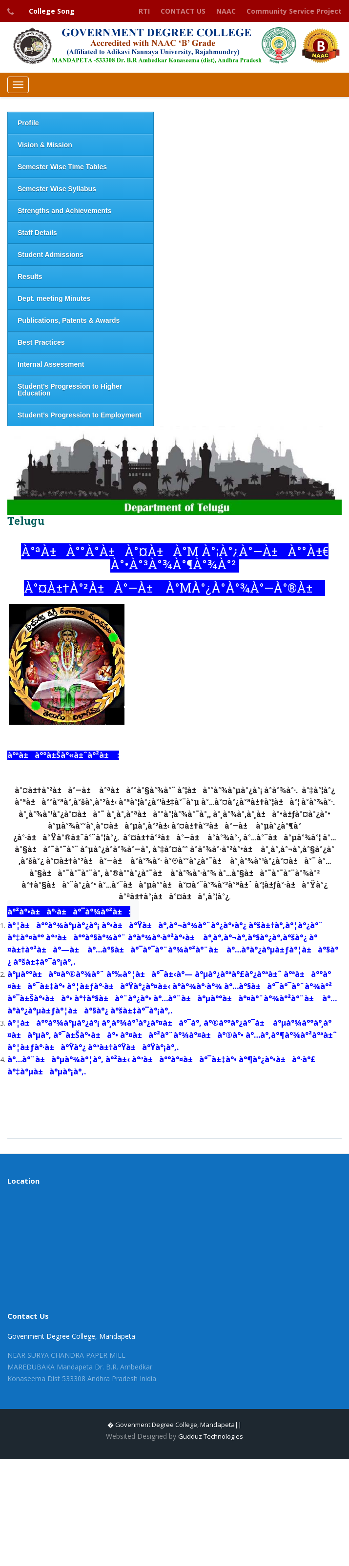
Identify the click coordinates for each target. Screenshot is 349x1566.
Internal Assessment (51, 364)
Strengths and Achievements (64, 211)
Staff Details (37, 233)
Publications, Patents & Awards (69, 320)
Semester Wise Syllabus (57, 189)
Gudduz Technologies (210, 1436)
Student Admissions (50, 254)
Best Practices (41, 342)
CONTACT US (183, 11)
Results (30, 276)
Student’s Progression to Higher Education (70, 389)
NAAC (226, 11)
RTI (144, 11)
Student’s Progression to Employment (80, 415)
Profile (28, 123)
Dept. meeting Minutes (54, 298)
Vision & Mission (45, 145)
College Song (52, 11)
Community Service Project (294, 11)
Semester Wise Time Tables (62, 167)
